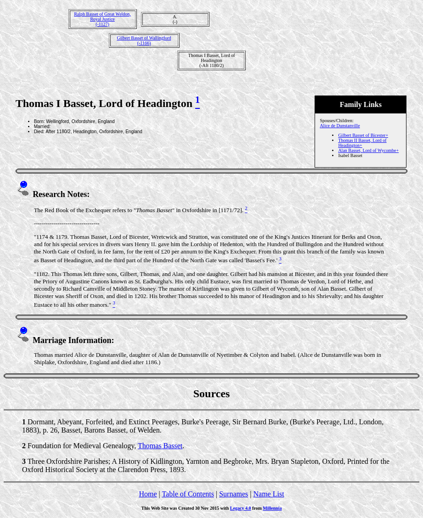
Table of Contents (188, 494)
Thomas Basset (160, 446)
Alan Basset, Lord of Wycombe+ (368, 150)
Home (148, 494)
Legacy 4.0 (240, 508)
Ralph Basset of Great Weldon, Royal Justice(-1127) (102, 19)
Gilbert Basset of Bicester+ (363, 135)
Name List (268, 494)
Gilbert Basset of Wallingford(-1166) (144, 40)
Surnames (233, 494)
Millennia (272, 508)
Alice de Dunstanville (340, 125)
